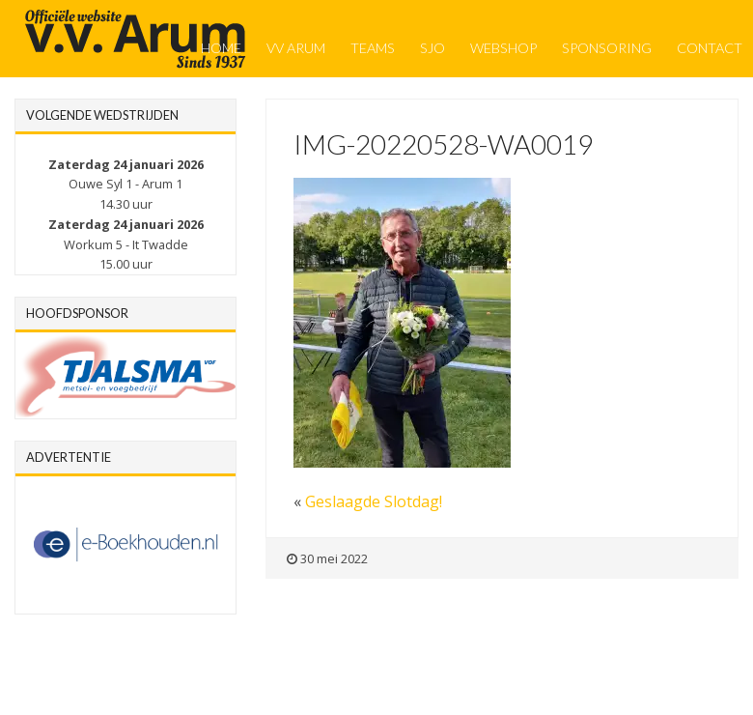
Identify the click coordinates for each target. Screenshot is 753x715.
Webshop (503, 48)
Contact (709, 48)
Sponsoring (607, 48)
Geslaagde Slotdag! (373, 501)
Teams (372, 48)
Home (221, 48)
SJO (432, 48)
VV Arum (295, 48)
